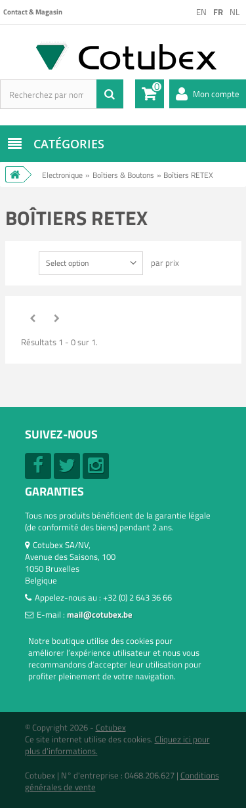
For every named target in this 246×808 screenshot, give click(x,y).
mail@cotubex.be (100, 614)
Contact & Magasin (32, 12)
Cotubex (111, 727)
